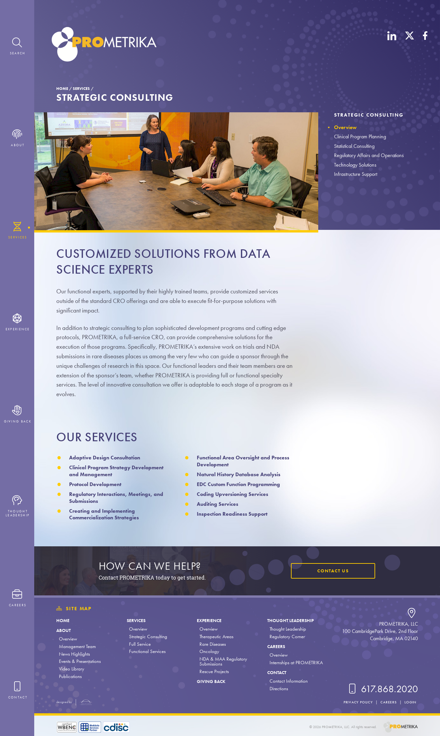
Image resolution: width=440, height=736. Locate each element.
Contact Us (332, 571)
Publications (70, 676)
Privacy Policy (355, 702)
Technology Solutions (355, 164)
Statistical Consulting (354, 146)
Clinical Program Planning (360, 136)
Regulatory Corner (284, 637)
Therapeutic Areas (215, 637)
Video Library (71, 669)
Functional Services (146, 651)
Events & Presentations (80, 661)
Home (62, 88)
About (64, 630)
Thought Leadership (289, 620)
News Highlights (74, 654)
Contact (275, 672)
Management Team (77, 646)
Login (409, 702)
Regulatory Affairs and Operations (369, 155)
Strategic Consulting (369, 115)
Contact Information (286, 681)
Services (81, 88)
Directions (276, 689)
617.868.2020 (382, 689)
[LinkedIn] (392, 45)
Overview (345, 127)
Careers (274, 646)
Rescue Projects (212, 671)
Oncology (208, 651)
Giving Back (210, 681)
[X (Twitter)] (409, 45)
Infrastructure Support (355, 174)
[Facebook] (425, 45)
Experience (208, 620)
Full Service (139, 644)
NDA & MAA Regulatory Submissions (222, 661)
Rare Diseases (211, 644)
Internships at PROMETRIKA (293, 663)
